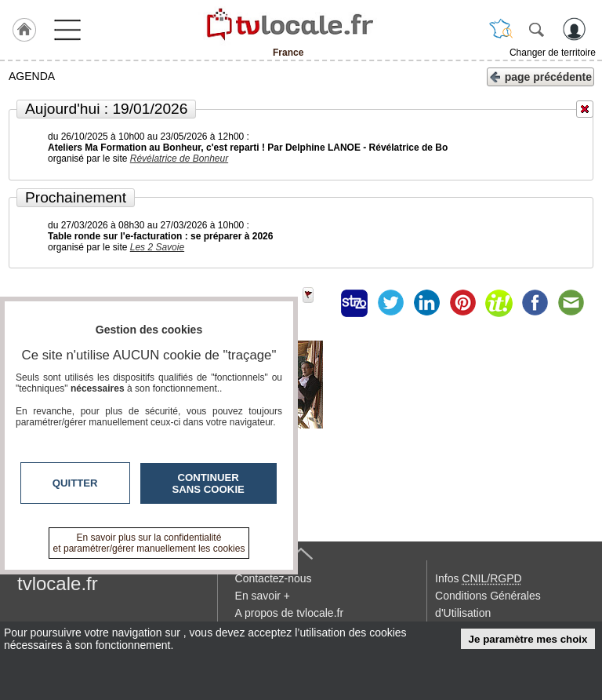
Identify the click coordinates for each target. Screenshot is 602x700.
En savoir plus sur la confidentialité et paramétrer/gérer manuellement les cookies (149, 543)
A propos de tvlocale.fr (289, 613)
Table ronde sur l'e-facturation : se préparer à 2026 (160, 236)
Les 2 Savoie (157, 247)
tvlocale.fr (57, 583)
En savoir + (262, 595)
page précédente (540, 75)
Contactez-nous (273, 578)
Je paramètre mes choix (528, 639)
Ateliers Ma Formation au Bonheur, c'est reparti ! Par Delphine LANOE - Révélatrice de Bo (248, 147)
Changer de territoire (553, 52)
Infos (478, 578)
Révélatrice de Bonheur (179, 158)
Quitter (75, 483)
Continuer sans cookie (208, 483)
